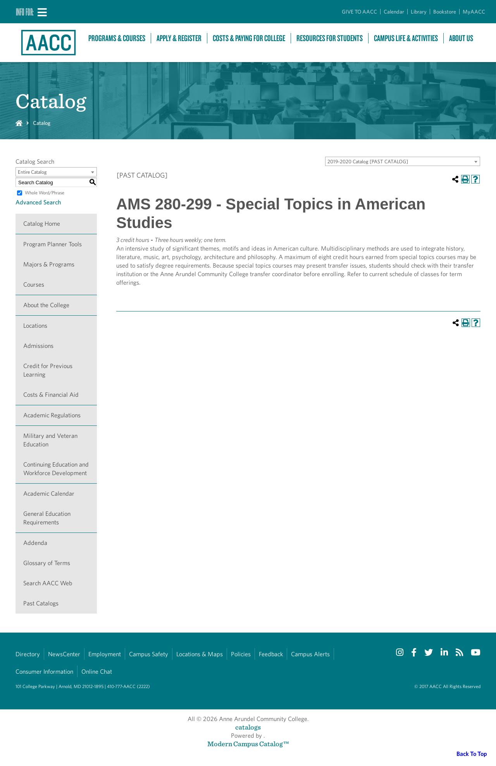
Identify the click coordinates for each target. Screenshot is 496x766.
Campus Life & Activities (406, 38)
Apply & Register (179, 38)
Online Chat (96, 671)
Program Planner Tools (52, 244)
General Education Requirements (47, 518)
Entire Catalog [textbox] (32, 172)
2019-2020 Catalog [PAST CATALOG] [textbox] (367, 161)
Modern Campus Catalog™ (248, 744)
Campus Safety (148, 654)
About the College (46, 305)
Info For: (25, 11)
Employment (104, 654)
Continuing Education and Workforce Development (56, 469)
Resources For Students (329, 38)
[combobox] (402, 161)
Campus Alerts (310, 654)
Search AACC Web (47, 583)
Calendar (394, 11)
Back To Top (471, 753)
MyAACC (474, 11)
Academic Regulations (52, 415)
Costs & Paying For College (249, 38)
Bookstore (444, 11)
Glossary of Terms (46, 563)
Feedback (271, 654)
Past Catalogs (41, 603)
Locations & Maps (199, 654)
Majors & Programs (48, 264)
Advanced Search (38, 202)
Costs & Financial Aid (51, 394)
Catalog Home (41, 223)
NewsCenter (64, 654)
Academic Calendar (48, 493)
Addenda (35, 542)
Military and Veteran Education (50, 440)
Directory (28, 654)
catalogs (248, 727)
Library (419, 11)
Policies (241, 654)
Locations (35, 325)
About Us (461, 38)
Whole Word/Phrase (44, 192)
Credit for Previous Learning (47, 370)
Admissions (38, 345)
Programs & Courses (116, 38)
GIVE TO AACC (359, 11)
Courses (33, 284)
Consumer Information (44, 671)
